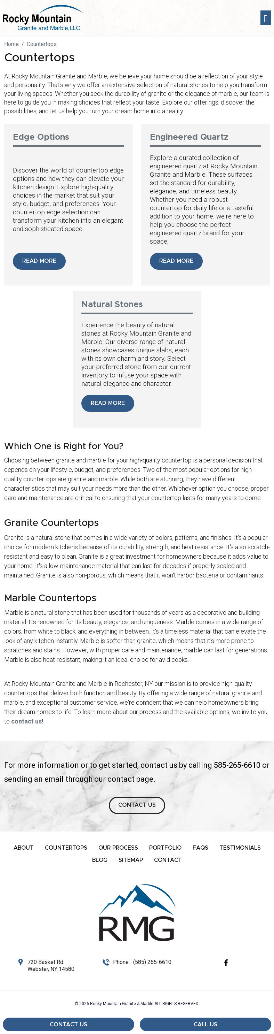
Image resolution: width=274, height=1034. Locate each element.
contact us (26, 721)
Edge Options (41, 137)
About (24, 848)
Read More (39, 261)
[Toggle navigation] (265, 17)
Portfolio (165, 848)
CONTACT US (137, 805)
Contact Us (68, 1024)
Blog (99, 860)
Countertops (66, 848)
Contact (168, 860)
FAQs (200, 848)
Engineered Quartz (189, 137)
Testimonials (240, 848)
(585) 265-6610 (152, 962)
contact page (130, 779)
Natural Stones (112, 304)
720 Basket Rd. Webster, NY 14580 (50, 965)
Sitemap (131, 860)
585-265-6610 (237, 765)
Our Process (118, 848)
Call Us (205, 1024)
